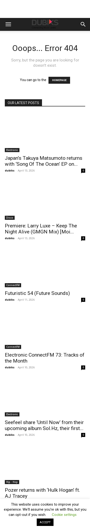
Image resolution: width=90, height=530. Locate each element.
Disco (9, 217)
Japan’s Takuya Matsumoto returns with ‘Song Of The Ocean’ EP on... (43, 161)
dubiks (9, 170)
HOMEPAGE (59, 80)
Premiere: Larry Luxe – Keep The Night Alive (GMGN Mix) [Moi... (41, 229)
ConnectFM (13, 285)
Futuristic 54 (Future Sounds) (37, 293)
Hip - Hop (12, 482)
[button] (8, 24)
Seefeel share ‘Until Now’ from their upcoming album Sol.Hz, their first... (44, 425)
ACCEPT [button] (45, 522)
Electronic (12, 150)
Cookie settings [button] (64, 515)
